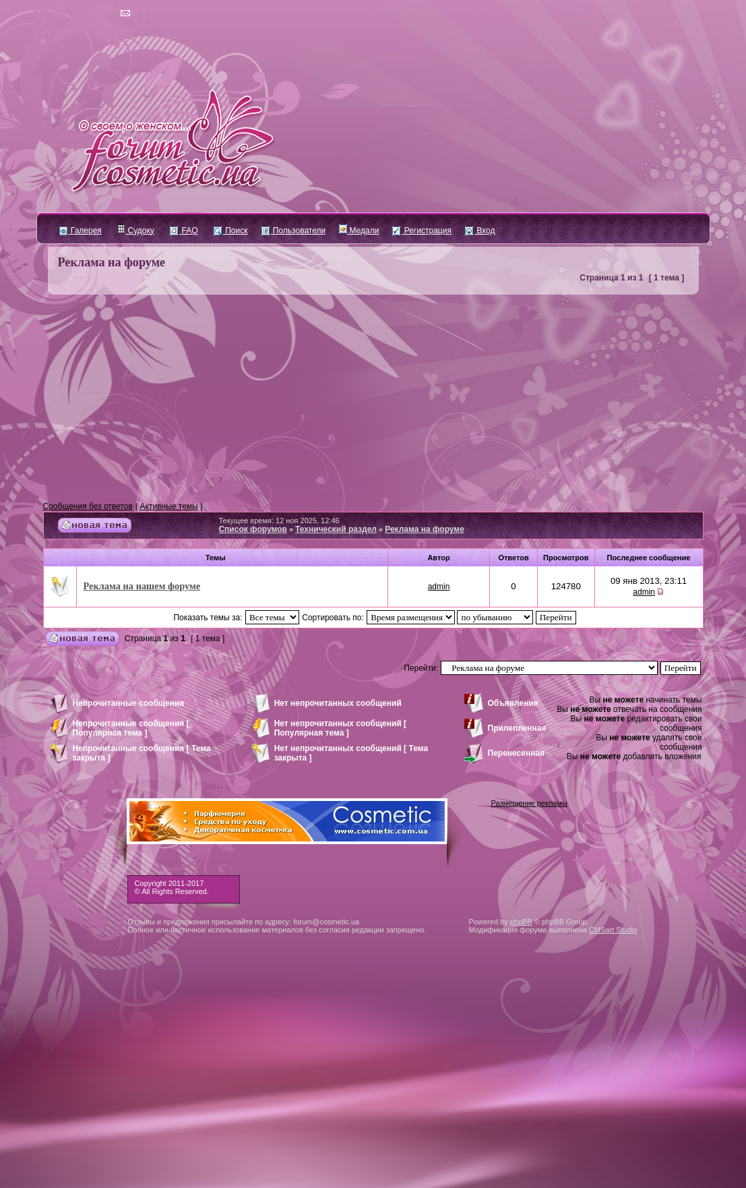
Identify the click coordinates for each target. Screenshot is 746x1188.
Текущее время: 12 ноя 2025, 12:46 (278, 520)
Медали (359, 230)
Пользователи (293, 230)
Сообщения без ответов (88, 506)
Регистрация (421, 230)
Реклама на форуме (112, 262)
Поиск (231, 230)
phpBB (521, 922)
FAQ (183, 230)
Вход (480, 230)
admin (439, 586)
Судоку (135, 230)
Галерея (80, 230)
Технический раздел (336, 529)
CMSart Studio (613, 930)
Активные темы (169, 506)
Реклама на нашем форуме (142, 586)
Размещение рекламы (529, 803)
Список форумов (252, 529)
